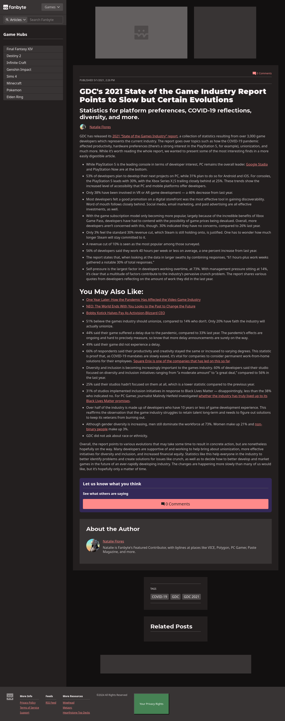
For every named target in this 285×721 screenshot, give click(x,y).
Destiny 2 (14, 56)
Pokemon (14, 90)
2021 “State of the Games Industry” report (145, 136)
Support (24, 712)
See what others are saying (105, 494)
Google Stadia (257, 164)
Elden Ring (15, 97)
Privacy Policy (28, 702)
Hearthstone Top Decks (76, 712)
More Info (26, 696)
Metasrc (67, 707)
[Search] (45, 20)
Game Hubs (15, 34)
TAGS (153, 588)
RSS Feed (51, 702)
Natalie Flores (100, 127)
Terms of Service (29, 707)
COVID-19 (159, 596)
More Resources (73, 696)
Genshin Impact (19, 69)
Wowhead (68, 702)
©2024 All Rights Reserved (112, 695)
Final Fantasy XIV (20, 49)
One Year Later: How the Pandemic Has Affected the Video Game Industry (143, 299)
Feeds (49, 696)
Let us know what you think (112, 484)
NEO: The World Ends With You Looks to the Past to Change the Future (140, 306)
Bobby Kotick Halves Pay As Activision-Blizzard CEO (125, 313)
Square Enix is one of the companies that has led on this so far (181, 361)
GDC (175, 596)
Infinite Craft (16, 62)
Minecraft (14, 83)
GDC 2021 (191, 596)
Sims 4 (12, 76)
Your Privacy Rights (151, 704)
